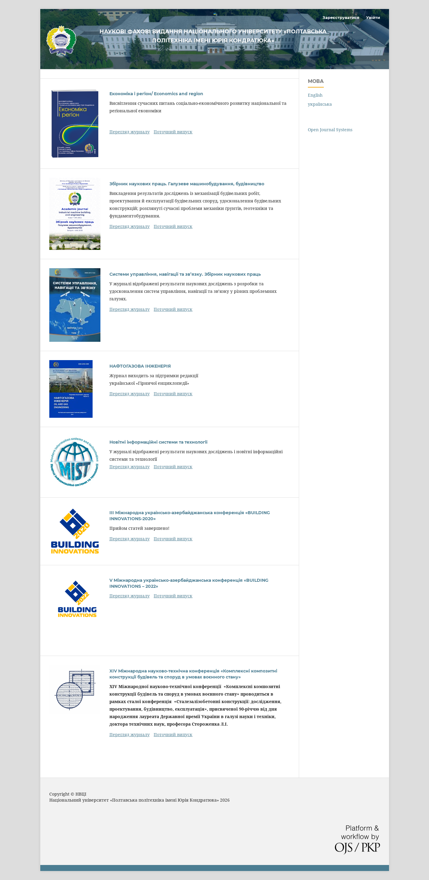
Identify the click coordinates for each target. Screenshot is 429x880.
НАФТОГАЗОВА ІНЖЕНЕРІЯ (140, 366)
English (315, 95)
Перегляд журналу (129, 132)
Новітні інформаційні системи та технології (158, 442)
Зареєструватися (341, 17)
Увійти (373, 17)
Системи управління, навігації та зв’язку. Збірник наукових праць (185, 274)
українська (320, 104)
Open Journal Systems (330, 129)
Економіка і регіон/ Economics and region (156, 93)
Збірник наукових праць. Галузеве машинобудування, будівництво (186, 184)
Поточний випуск (173, 132)
